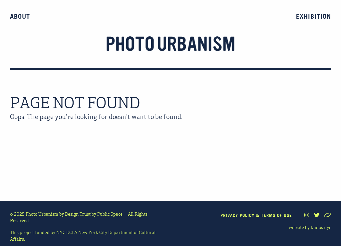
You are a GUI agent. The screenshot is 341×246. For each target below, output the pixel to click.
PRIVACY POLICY (237, 215)
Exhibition (313, 16)
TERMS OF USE (276, 215)
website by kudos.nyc (310, 227)
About (20, 16)
